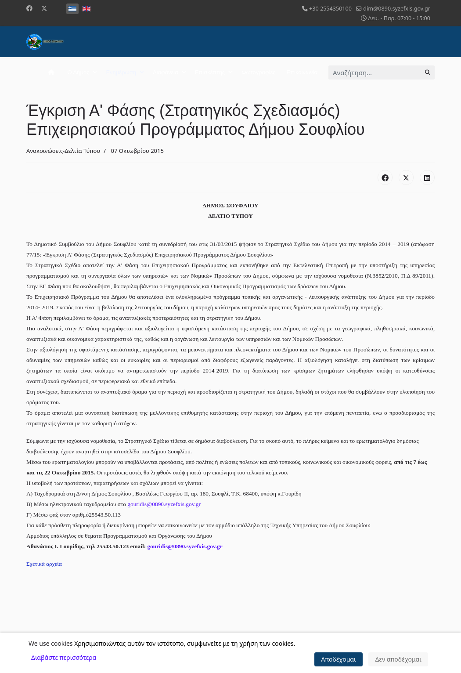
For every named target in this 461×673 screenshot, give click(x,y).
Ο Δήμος (79, 72)
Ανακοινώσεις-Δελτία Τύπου (63, 151)
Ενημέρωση (121, 72)
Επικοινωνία (301, 72)
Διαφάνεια (165, 72)
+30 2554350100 (330, 8)
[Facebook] (29, 8)
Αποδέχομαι (338, 659)
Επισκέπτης (210, 72)
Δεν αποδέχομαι (398, 659)
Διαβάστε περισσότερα (63, 657)
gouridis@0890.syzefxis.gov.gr (164, 504)
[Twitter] (44, 8)
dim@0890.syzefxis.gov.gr (396, 8)
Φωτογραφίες (258, 72)
